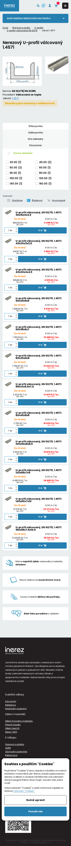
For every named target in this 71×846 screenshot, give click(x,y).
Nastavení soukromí (16, 708)
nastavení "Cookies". (24, 791)
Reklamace (11, 755)
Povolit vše (35, 811)
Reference (10, 705)
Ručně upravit (35, 800)
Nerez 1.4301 (11, 731)
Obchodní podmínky (16, 751)
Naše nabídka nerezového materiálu (29, 18)
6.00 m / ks (51, 219)
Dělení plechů (12, 728)
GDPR (8, 748)
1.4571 (15, 98)
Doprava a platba (14, 744)
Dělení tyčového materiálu (19, 721)
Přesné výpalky (13, 724)
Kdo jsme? (10, 701)
